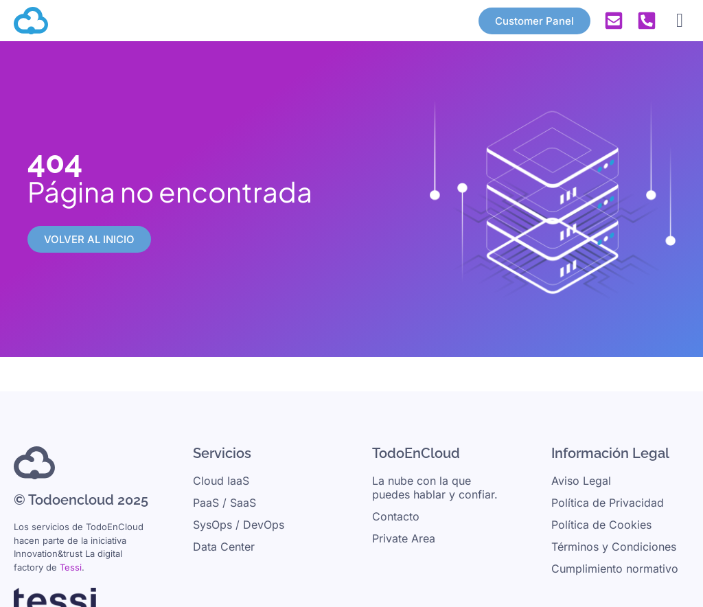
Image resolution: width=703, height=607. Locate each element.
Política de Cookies (601, 524)
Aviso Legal (581, 481)
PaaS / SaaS (224, 502)
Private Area (403, 538)
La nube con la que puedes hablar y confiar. (435, 487)
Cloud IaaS (221, 481)
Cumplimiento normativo (614, 568)
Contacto (395, 516)
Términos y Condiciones (613, 546)
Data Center (224, 546)
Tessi (71, 567)
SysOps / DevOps (238, 524)
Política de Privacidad (607, 502)
